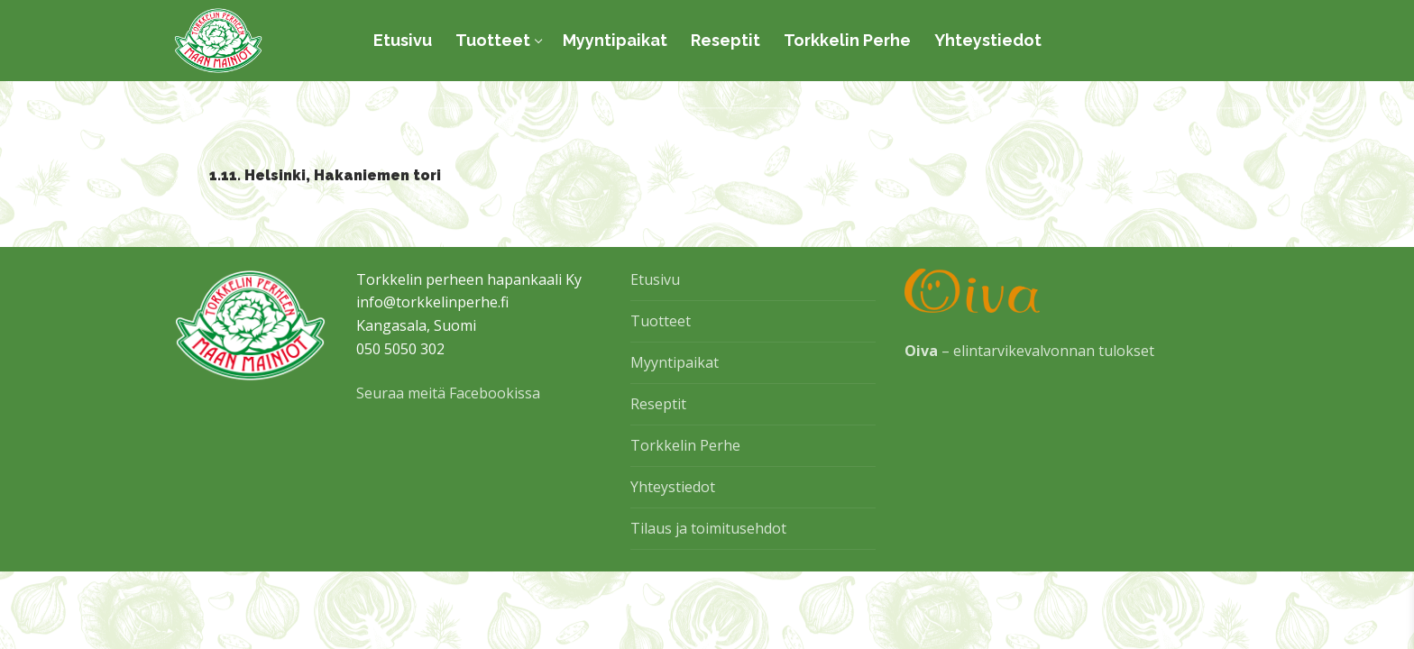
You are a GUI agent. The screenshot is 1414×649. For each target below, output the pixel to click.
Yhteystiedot (672, 487)
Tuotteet (660, 321)
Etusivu (655, 279)
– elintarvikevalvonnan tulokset (1029, 351)
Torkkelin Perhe (685, 445)
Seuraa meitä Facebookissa (448, 393)
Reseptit (658, 404)
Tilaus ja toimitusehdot (708, 528)
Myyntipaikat (674, 362)
